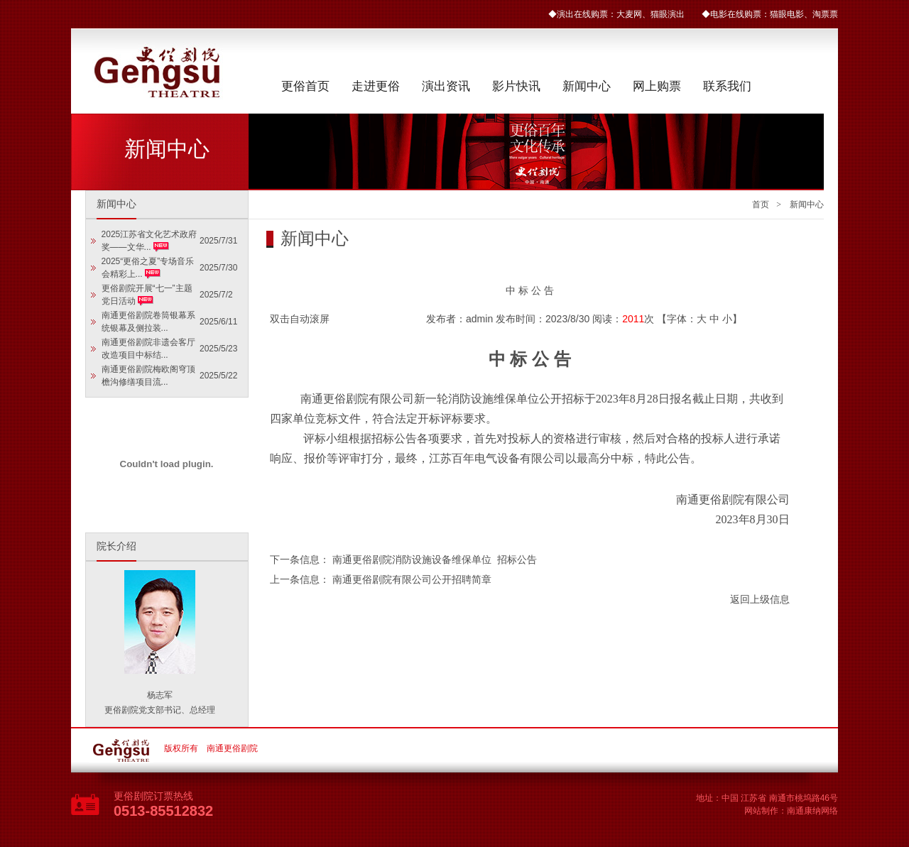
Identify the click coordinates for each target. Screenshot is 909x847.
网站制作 (761, 811)
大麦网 (629, 14)
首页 (760, 204)
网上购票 (657, 86)
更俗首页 (305, 86)
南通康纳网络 (812, 811)
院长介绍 (116, 546)
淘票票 (825, 14)
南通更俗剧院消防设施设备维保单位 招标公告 (434, 559)
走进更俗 (376, 86)
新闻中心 (586, 86)
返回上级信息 (760, 599)
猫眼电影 (787, 14)
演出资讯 (446, 86)
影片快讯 (516, 86)
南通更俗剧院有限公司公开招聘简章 (411, 579)
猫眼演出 (668, 14)
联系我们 (727, 86)
